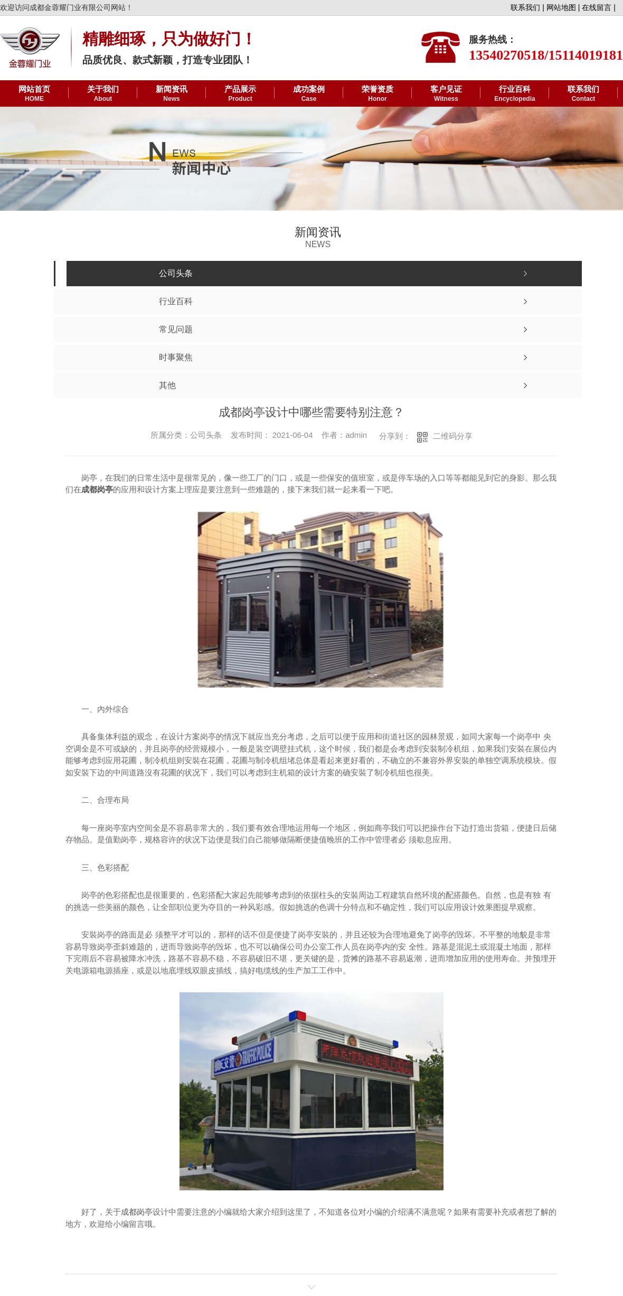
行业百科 (514, 94)
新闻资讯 (171, 94)
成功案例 (309, 94)
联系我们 (583, 94)
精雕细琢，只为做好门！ (169, 39)
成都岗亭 (137, 1211)
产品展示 (240, 94)
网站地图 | (563, 7)
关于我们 (103, 94)
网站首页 (34, 94)
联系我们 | (527, 7)
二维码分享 (453, 435)
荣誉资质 (377, 94)
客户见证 (446, 94)
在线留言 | (599, 7)
